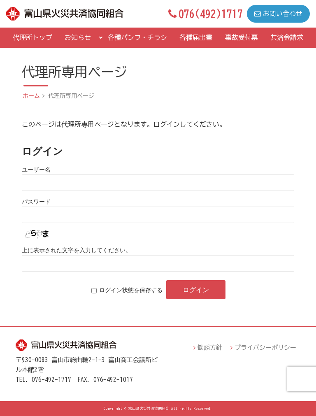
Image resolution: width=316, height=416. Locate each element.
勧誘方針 (210, 347)
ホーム (31, 96)
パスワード (36, 201)
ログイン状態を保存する (131, 290)
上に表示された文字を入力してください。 (76, 250)
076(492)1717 (205, 13)
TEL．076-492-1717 (43, 379)
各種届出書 (195, 37)
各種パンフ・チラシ (137, 37)
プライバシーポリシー (265, 347)
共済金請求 (286, 37)
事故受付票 (241, 37)
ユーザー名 (36, 169)
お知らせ (78, 37)
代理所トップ (32, 37)
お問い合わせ (278, 13)
